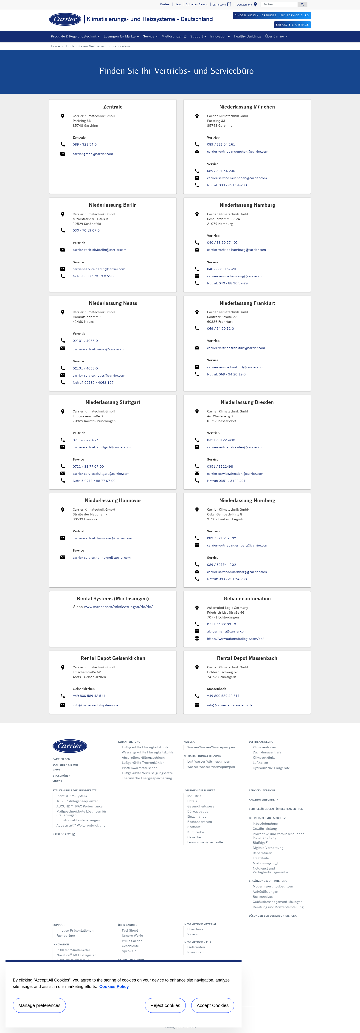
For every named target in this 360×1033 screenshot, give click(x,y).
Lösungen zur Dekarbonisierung (273, 915)
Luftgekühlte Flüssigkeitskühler (146, 747)
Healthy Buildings (247, 36)
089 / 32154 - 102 (221, 538)
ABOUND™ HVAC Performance (79, 806)
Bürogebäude (197, 811)
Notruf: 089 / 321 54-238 (227, 185)
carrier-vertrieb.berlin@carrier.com (100, 250)
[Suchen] (279, 4)
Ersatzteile (261, 858)
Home (55, 46)
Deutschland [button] (248, 5)
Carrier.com (61, 759)
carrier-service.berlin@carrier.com (99, 269)
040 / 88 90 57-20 (221, 269)
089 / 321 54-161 (221, 144)
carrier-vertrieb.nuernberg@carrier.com (237, 545)
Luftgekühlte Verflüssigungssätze (147, 773)
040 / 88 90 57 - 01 (222, 242)
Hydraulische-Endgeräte (271, 768)
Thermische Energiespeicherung (147, 778)
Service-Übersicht (262, 790)
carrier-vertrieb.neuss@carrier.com (100, 349)
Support (59, 925)
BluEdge (260, 842)
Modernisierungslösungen (273, 886)
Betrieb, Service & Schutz (267, 818)
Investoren (195, 952)
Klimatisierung (129, 741)
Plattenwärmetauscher (139, 768)
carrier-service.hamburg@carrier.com (235, 276)
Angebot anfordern (263, 799)
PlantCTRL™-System (71, 796)
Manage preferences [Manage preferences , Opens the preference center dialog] (39, 1005)
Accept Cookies (213, 1005)
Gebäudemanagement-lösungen (278, 902)
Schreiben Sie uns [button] (197, 4)
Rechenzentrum (199, 822)
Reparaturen (262, 853)
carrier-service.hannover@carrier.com (102, 557)
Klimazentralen (264, 747)
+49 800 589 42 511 (89, 696)
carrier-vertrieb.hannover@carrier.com (102, 538)
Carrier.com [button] (222, 4)
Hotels (192, 801)
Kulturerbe (195, 832)
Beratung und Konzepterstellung (278, 907)
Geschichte (130, 946)
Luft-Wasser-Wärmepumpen (208, 761)
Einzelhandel (197, 816)
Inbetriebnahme (265, 823)
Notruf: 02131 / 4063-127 (93, 382)
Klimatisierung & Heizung (202, 756)
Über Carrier (127, 925)
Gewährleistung (265, 828)
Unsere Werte (132, 935)
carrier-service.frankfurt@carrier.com (235, 367)
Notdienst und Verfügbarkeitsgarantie (270, 870)
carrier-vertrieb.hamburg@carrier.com (236, 250)
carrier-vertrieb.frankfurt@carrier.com (236, 348)
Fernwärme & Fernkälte (205, 842)
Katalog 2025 (64, 834)
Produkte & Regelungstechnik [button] (73, 36)
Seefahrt (193, 827)
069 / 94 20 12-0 (220, 328)
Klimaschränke (264, 757)
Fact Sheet (130, 930)
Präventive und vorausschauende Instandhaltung (278, 835)
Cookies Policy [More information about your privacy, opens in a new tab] (114, 986)
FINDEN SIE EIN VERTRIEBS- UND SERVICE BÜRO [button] (272, 15)
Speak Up (129, 951)
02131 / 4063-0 (85, 341)
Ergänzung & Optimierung (268, 880)
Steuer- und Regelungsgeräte (74, 790)
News (56, 770)
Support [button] (196, 36)
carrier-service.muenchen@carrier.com (237, 178)
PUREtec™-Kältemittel (73, 950)
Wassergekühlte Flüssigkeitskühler (148, 752)
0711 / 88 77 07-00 (88, 466)
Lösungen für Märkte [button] (120, 36)
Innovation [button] (218, 36)
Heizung (189, 741)
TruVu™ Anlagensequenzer (77, 801)
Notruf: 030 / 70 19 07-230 (94, 276)
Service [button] (148, 36)
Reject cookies (165, 1005)
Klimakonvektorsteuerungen (78, 820)
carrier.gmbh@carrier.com (93, 154)
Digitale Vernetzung (268, 848)
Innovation (61, 944)
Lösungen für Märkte (199, 790)
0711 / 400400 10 (221, 624)
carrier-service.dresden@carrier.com (235, 473)
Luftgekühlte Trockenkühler (143, 762)
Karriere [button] (164, 4)
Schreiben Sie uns (66, 764)
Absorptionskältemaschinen (143, 757)
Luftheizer (260, 762)
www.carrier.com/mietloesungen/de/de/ (118, 606)
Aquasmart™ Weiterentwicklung (80, 825)
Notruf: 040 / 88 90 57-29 (227, 283)
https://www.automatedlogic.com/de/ (235, 639)
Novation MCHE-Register (76, 955)
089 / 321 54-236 (221, 171)
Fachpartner (65, 935)
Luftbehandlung (261, 741)
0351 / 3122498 (220, 466)
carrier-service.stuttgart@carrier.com (101, 473)
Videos (57, 781)
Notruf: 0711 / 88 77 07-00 (94, 481)
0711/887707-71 (86, 440)
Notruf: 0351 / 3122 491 (226, 481)
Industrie (194, 796)
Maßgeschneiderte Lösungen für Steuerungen (81, 813)
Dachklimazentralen (268, 752)
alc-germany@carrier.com (227, 631)
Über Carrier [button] (274, 36)
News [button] (178, 4)
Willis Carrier (132, 941)
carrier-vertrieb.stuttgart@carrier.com (102, 447)
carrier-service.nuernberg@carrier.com (237, 572)
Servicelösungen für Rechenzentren (276, 808)
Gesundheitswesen (202, 806)
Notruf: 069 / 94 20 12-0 (226, 374)
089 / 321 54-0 (85, 144)
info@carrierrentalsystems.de (95, 705)
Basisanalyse (263, 897)
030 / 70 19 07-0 (86, 230)
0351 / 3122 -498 (221, 440)
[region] (124, 993)
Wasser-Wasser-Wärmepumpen (211, 747)
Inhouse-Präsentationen (75, 930)
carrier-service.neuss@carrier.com (99, 375)
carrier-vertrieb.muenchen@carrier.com (237, 151)
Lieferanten (196, 947)
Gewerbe (194, 837)
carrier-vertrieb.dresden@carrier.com (235, 447)
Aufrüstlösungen (265, 891)
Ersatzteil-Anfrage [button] (292, 24)
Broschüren (61, 775)
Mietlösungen (175, 37)
